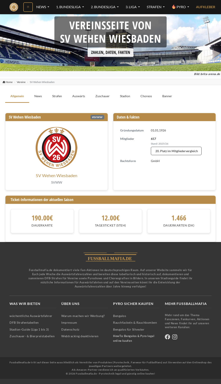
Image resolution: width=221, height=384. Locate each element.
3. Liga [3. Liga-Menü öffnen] (131, 7)
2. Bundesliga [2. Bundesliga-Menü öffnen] (103, 7)
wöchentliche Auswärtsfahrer (30, 316)
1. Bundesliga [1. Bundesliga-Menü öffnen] (68, 7)
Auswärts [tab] (78, 96)
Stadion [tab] (125, 96)
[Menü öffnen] (28, 7)
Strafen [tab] (57, 96)
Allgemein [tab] (17, 96)
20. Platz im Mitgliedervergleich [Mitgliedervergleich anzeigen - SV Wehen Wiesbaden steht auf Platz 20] (176, 151)
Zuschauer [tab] (102, 96)
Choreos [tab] (146, 96)
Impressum (69, 322)
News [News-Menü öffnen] (41, 7)
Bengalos (119, 316)
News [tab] (38, 96)
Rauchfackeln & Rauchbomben (135, 322)
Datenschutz (70, 329)
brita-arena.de (210, 74)
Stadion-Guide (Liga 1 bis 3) (29, 329)
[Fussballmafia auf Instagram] (174, 337)
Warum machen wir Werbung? (83, 316)
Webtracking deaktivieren (79, 336)
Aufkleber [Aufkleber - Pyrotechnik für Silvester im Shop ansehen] (205, 7)
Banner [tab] (167, 96)
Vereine (21, 82)
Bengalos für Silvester (128, 329)
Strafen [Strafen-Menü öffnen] (154, 7)
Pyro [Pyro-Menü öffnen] (179, 7)
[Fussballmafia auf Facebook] (167, 337)
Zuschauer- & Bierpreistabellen (32, 336)
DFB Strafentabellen (24, 322)
